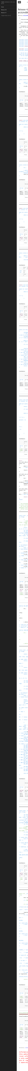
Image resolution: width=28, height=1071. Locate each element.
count (25, 124)
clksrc (25, 699)
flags (25, 69)
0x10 (24, 817)
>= (22, 705)
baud (25, 547)
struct (25, 65)
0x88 (22, 555)
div (24, 702)
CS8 (20, 817)
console (23, 121)
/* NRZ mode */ (23, 754)
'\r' (21, 131)
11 (19, 529)
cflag (22, 517)
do (24, 167)
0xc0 (20, 726)
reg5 (20, 683)
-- (20, 341)
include (22, 39)
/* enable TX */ (23, 567)
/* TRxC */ (22, 711)
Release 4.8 (3, 9)
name (25, 67)
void (24, 120)
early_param (22, 1012)
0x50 (22, 659)
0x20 (24, 535)
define (21, 606)
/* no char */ (23, 960)
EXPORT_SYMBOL (23, 61)
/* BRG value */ (23, 760)
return (25, 366)
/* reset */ (22, 735)
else (25, 838)
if (24, 344)
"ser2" (21, 909)
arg (20, 895)
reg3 (25, 725)
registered (24, 974)
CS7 (20, 535)
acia (25, 259)
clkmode (26, 701)
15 (20, 958)
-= (27, 547)
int (20, 58)
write (22, 913)
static (21, 65)
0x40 (22, 673)
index (25, 70)
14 (20, 963)
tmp (24, 356)
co (26, 121)
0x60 (20, 729)
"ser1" (26, 909)
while (25, 82)
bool (25, 897)
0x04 (21, 171)
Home (2, 7)
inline (25, 79)
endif (21, 499)
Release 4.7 (3, 12)
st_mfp (25, 86)
